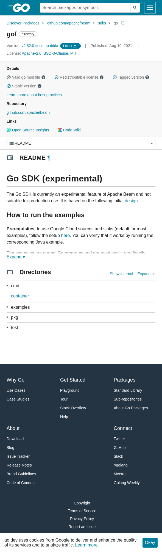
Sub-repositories (128, 399)
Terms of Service (82, 511)
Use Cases (16, 390)
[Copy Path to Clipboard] (122, 23)
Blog (10, 447)
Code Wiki (69, 130)
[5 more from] (7, 285)
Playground (70, 390)
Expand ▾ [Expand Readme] (16, 257)
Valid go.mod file (26, 77)
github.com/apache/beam (68, 23)
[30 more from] (7, 306)
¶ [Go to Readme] (49, 157)
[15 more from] (7, 327)
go (116, 23)
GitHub (120, 447)
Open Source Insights (28, 130)
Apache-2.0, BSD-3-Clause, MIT (49, 53)
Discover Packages (23, 23)
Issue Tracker (18, 456)
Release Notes (19, 465)
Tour (64, 399)
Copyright (82, 503)
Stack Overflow (73, 408)
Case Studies (18, 399)
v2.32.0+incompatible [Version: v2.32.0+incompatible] (33, 45)
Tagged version (131, 77)
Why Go (15, 380)
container (20, 296)
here (65, 235)
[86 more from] (7, 317)
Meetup (120, 474)
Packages (124, 380)
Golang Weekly (127, 483)
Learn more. (87, 545)
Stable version (24, 86)
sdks (102, 23)
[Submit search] (135, 8)
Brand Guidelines (21, 474)
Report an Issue (82, 527)
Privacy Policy (82, 519)
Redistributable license (79, 77)
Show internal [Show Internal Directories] (121, 274)
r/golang (121, 465)
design (131, 200)
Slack (118, 456)
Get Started (72, 380)
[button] (9, 77)
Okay (150, 542)
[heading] (23, 7)
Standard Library (128, 390)
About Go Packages (131, 408)
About (13, 428)
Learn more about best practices (34, 95)
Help (64, 417)
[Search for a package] (85, 8)
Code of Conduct (21, 483)
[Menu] (81, 143)
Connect (123, 428)
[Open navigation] (149, 7)
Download (15, 439)
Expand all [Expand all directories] (146, 274)
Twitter (119, 439)
